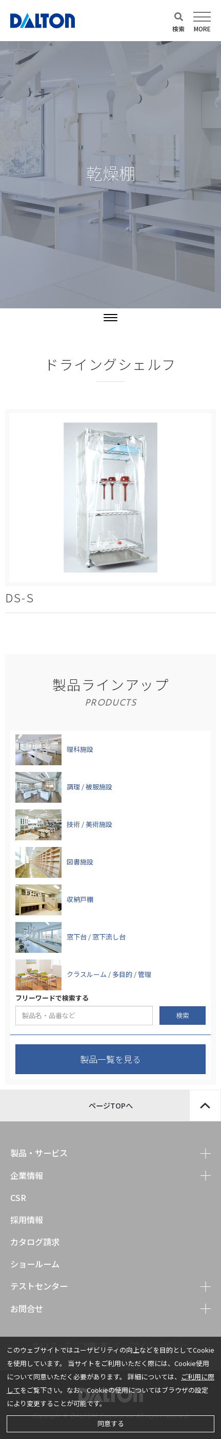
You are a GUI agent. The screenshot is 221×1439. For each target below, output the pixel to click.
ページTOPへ (155, 1105)
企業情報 (26, 1175)
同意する (110, 1423)
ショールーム (34, 1264)
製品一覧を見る (110, 1059)
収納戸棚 (80, 899)
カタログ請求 (34, 1241)
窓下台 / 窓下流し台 (96, 937)
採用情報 (26, 1219)
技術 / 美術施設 (89, 824)
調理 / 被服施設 (89, 786)
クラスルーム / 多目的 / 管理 (109, 974)
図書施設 (80, 861)
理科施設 (80, 749)
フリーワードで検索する (52, 998)
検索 (182, 1015)
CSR (18, 1197)
